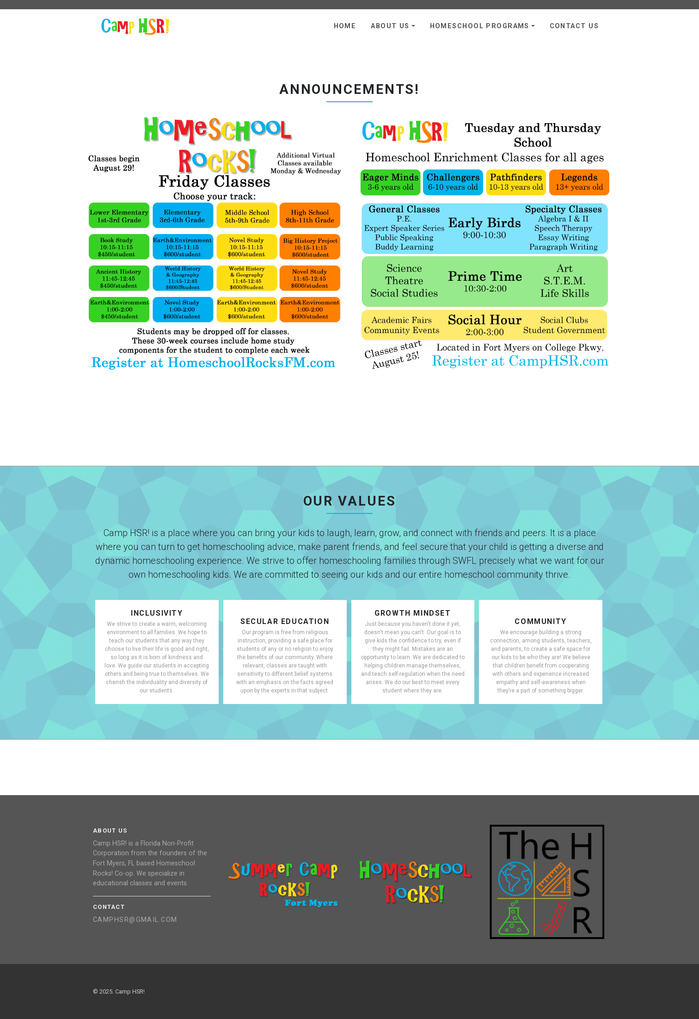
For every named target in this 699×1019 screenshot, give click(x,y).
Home (345, 26)
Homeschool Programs (479, 26)
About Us (390, 26)
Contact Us (574, 26)
